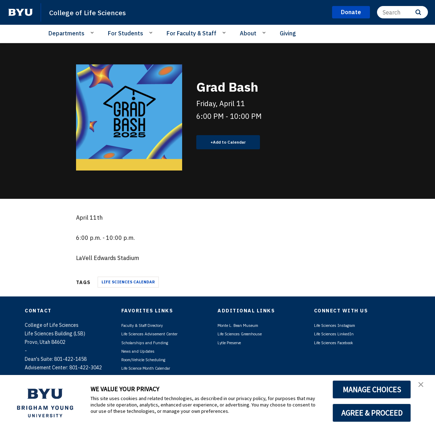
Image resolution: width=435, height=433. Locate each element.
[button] (423, 388)
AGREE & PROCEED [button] (371, 413)
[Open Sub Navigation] (93, 33)
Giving (288, 33)
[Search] (402, 12)
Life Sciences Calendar (128, 281)
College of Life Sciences (95, 12)
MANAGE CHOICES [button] (372, 389)
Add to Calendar (233, 141)
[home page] (20, 12)
